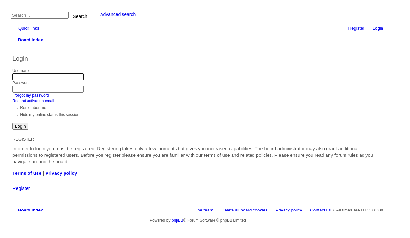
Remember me (30, 107)
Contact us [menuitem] (320, 210)
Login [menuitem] (378, 28)
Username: (22, 70)
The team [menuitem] (204, 210)
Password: (21, 83)
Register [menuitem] (356, 28)
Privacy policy (61, 173)
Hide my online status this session (46, 114)
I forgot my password (30, 95)
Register (21, 188)
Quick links (28, 28)
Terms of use (27, 173)
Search (80, 16)
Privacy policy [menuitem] (289, 210)
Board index (30, 210)
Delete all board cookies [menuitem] (244, 210)
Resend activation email (33, 101)
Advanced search (118, 14)
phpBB (177, 220)
